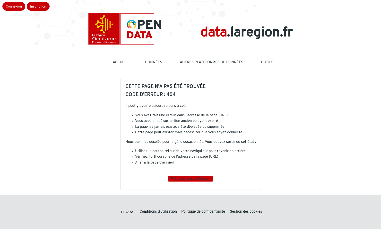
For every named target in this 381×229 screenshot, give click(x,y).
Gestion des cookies (246, 212)
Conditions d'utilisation (158, 212)
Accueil (120, 62)
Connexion (14, 6)
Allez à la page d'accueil (191, 178)
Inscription (38, 6)
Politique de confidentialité (203, 212)
